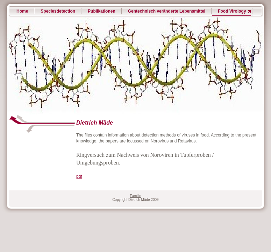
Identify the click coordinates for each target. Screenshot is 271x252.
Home (22, 11)
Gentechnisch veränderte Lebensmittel (166, 11)
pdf (79, 176)
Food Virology (232, 11)
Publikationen (101, 11)
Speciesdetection (58, 11)
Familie (135, 196)
